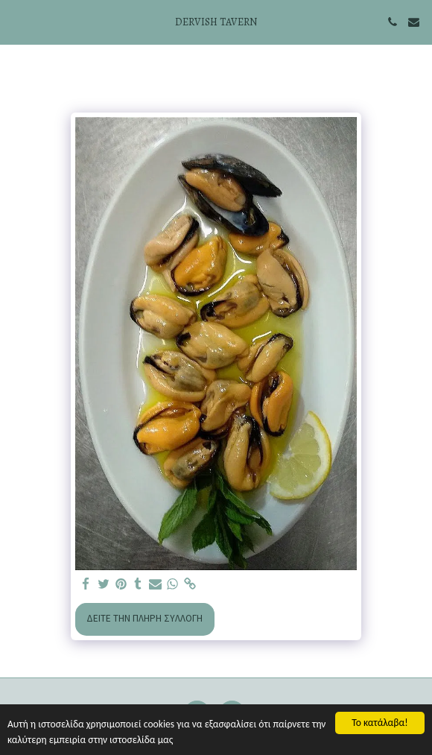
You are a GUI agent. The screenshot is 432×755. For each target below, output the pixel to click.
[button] (16, 21)
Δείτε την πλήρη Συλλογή (144, 618)
